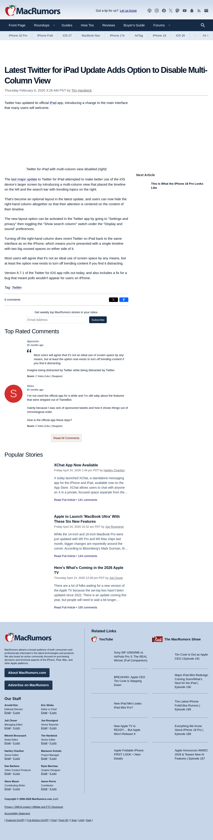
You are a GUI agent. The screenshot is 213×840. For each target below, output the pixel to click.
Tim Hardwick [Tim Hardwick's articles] (49, 735)
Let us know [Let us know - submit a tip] (128, 10)
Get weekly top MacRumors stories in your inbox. (66, 312)
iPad (53, 103)
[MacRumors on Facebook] (164, 10)
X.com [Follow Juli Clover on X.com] (16, 727)
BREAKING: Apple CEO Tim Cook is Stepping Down (129, 680)
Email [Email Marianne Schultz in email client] (44, 757)
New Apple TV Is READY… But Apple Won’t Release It (127, 729)
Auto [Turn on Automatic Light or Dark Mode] (74, 820)
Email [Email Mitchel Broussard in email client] (8, 742)
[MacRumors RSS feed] (199, 10)
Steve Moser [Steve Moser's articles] (12, 780)
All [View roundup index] (205, 35)
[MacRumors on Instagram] (156, 10)
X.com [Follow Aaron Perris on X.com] (53, 788)
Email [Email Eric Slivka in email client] (44, 712)
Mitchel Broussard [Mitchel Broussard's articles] (15, 735)
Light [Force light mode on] (81, 820)
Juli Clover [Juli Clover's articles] (11, 719)
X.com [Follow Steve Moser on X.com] (16, 788)
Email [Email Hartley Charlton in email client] (8, 757)
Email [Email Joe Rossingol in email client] (44, 727)
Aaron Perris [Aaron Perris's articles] (48, 780)
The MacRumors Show (182, 638)
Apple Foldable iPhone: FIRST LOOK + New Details (129, 753)
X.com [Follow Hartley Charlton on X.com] (16, 757)
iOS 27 (67, 35)
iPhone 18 (159, 35)
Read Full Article (64, 500)
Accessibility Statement (17, 813)
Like (47, 376)
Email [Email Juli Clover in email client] (8, 727)
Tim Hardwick (81, 90)
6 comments (12, 299)
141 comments (87, 500)
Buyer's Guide (134, 25)
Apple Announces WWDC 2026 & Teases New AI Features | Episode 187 (191, 753)
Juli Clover (116, 578)
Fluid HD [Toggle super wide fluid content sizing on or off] (63, 820)
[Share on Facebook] (123, 299)
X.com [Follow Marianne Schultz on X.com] (53, 757)
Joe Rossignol (114, 526)
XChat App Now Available (77, 465)
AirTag (139, 35)
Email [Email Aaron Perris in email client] (44, 788)
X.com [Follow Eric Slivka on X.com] (53, 712)
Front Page (17, 25)
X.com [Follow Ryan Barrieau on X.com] (53, 773)
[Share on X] (113, 299)
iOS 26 (180, 35)
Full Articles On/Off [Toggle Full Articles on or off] (37, 820)
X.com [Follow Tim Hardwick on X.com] (53, 742)
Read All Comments (66, 438)
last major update (24, 179)
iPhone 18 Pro (18, 35)
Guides (67, 25)
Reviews (108, 25)
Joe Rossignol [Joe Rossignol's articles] (49, 719)
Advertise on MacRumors (28, 684)
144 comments (87, 556)
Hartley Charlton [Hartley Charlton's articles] (14, 750)
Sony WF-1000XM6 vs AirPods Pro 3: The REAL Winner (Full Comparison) (130, 656)
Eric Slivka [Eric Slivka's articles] (47, 704)
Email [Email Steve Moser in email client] (8, 788)
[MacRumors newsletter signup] (206, 10)
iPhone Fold (45, 35)
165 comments (87, 607)
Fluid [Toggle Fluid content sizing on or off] (54, 820)
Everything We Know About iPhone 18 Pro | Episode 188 (189, 729)
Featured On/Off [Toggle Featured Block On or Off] (15, 820)
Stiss (30, 386)
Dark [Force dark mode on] (88, 820)
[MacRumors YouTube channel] (184, 10)
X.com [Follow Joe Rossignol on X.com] (53, 727)
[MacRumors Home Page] (33, 10)
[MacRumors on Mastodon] (177, 10)
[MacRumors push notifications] (192, 10)
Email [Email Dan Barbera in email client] (8, 773)
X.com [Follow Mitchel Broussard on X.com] (16, 742)
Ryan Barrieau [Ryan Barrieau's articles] (49, 765)
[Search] (204, 25)
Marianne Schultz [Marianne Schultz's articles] (51, 750)
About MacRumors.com (27, 672)
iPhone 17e (117, 35)
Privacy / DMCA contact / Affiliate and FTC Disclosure (34, 806)
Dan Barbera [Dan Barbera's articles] (12, 765)
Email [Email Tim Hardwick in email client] (44, 742)
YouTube (106, 638)
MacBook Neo (91, 35)
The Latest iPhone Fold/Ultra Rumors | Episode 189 (187, 705)
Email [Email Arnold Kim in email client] (8, 712)
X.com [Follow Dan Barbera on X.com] (16, 773)
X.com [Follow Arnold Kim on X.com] (16, 712)
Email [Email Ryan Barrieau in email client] (44, 773)
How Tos (87, 25)
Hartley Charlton (114, 470)
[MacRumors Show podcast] (149, 10)
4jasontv (33, 341)
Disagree (57, 376)
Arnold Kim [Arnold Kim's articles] (11, 704)
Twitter (17, 287)
